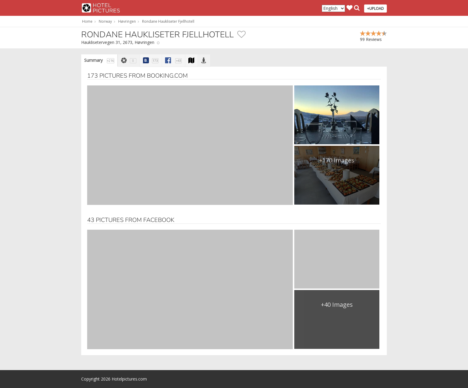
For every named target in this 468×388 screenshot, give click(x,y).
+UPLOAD (375, 8)
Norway (105, 21)
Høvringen (127, 21)
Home (87, 21)
